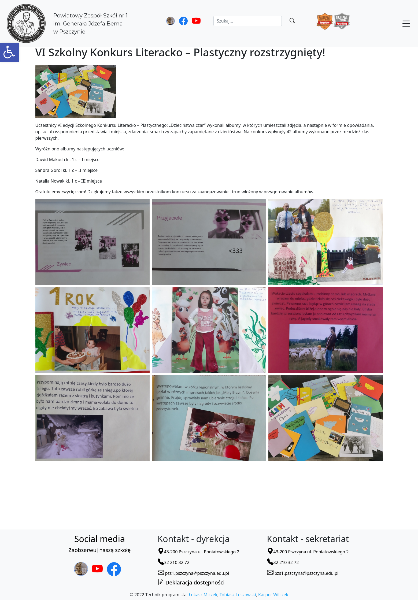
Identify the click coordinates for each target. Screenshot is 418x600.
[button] (9, 52)
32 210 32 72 (174, 562)
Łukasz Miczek (203, 595)
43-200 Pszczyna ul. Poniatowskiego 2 (198, 552)
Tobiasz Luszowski (238, 595)
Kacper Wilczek (273, 595)
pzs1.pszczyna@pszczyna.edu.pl (193, 573)
